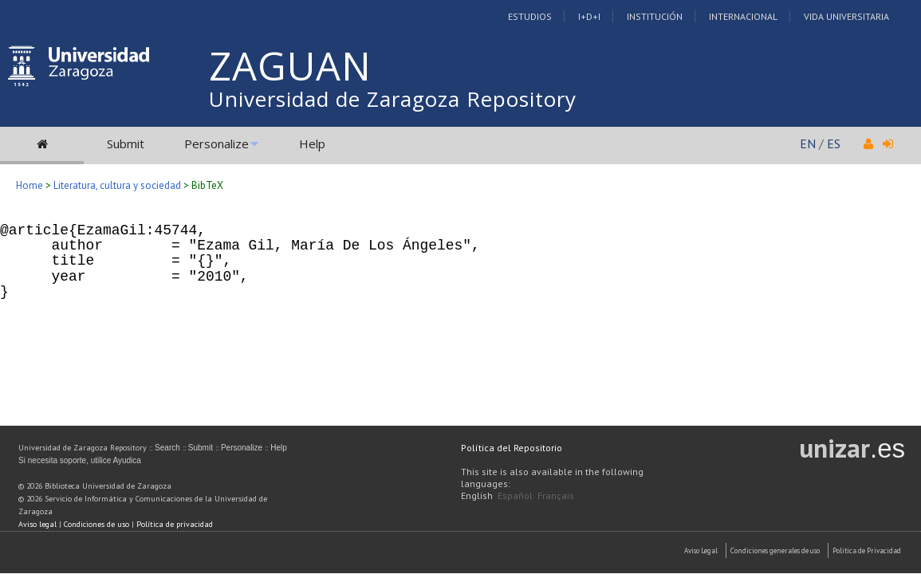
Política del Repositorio (511, 448)
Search (167, 447)
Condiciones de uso (96, 524)
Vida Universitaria (846, 16)
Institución (655, 16)
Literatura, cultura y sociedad (117, 185)
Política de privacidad (174, 524)
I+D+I (589, 16)
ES (833, 143)
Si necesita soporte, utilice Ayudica (79, 460)
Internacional (743, 16)
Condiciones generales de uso (775, 550)
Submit (125, 143)
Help (312, 143)
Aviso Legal (701, 550)
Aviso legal (37, 524)
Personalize (216, 143)
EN (808, 143)
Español (515, 495)
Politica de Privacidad (866, 550)
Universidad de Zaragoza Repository (393, 99)
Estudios (530, 16)
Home (29, 185)
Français (555, 495)
